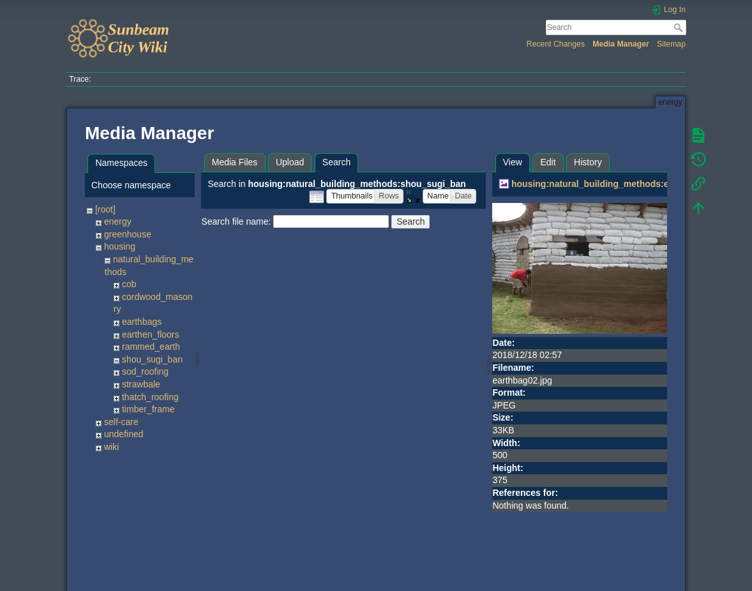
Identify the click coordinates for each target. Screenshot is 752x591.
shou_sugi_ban (152, 359)
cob (129, 284)
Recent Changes (556, 44)
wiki (111, 447)
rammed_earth (151, 346)
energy (118, 221)
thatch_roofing (150, 397)
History (588, 162)
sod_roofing (145, 371)
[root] (105, 209)
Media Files (235, 162)
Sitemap (671, 44)
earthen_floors (150, 334)
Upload (290, 162)
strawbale (141, 384)
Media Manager (620, 44)
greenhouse (127, 234)
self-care (121, 422)
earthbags (142, 322)
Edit (547, 162)
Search (679, 27)
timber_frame (148, 409)
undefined (124, 434)
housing (119, 246)
